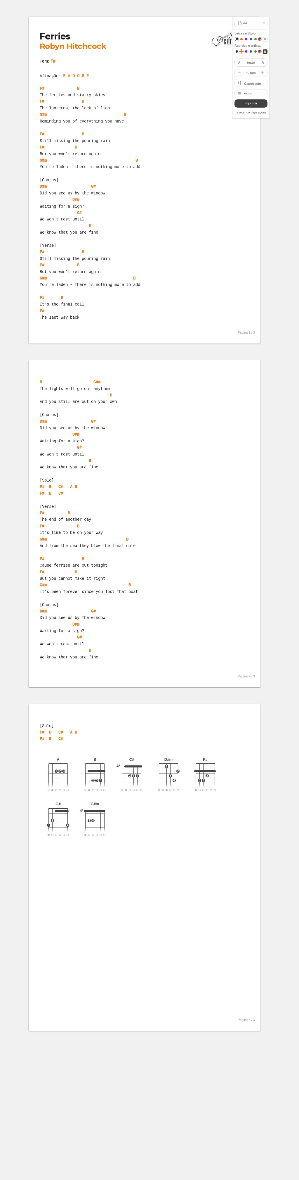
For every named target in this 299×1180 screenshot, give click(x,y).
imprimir (250, 103)
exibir (248, 93)
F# (53, 61)
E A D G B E (76, 75)
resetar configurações (251, 112)
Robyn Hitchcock (73, 46)
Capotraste (252, 83)
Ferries (55, 36)
